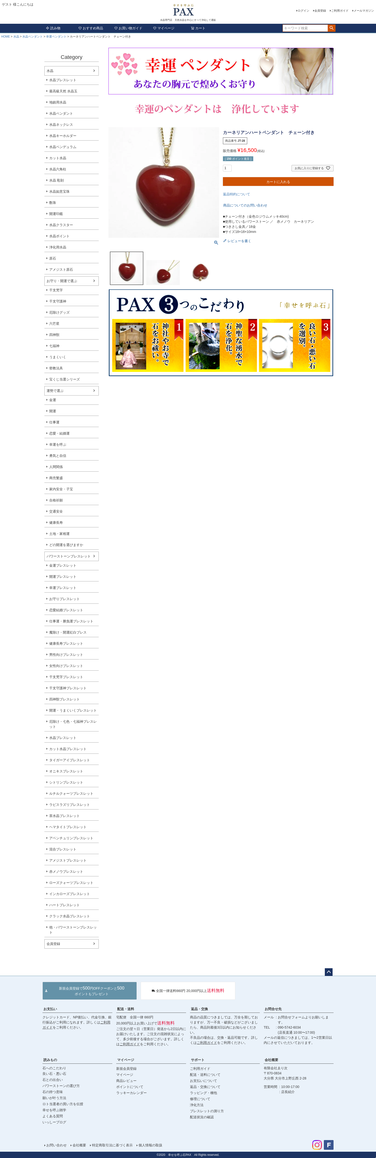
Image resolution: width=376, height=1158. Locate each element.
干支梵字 (56, 290)
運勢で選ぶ (55, 391)
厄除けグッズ (59, 312)
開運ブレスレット (62, 577)
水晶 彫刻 (56, 180)
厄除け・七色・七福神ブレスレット (73, 724)
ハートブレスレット (64, 905)
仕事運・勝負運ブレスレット (71, 621)
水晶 (16, 36)
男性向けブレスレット (66, 655)
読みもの (50, 1060)
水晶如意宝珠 (59, 191)
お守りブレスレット (64, 599)
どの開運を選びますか (66, 545)
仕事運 (54, 422)
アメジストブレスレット (68, 860)
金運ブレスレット (62, 565)
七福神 (54, 346)
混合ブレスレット (62, 849)
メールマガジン (364, 10)
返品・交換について (205, 1087)
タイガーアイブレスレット (69, 760)
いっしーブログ (54, 1122)
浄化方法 (197, 1105)
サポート (197, 1060)
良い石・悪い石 (54, 1074)
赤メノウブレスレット (66, 871)
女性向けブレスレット (66, 666)
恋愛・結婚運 (59, 433)
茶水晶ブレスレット (64, 816)
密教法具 (56, 368)
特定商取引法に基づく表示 (112, 1145)
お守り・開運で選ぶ (62, 281)
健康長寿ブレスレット (66, 643)
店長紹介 (288, 1092)
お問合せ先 (273, 1009)
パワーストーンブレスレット (69, 556)
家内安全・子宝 (61, 489)
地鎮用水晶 (57, 102)
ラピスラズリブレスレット (69, 805)
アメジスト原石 (61, 269)
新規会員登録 (126, 1069)
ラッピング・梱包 (203, 1093)
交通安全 (56, 511)
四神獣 (54, 335)
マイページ (163, 28)
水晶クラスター (61, 225)
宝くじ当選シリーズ (64, 379)
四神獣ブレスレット (64, 699)
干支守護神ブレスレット (68, 688)
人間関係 (56, 467)
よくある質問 (52, 1116)
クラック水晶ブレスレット (69, 916)
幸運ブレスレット (62, 588)
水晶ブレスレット (62, 80)
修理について (200, 1099)
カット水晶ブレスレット (68, 749)
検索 (331, 28)
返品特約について (236, 194)
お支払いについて (203, 1081)
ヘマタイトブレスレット (68, 827)
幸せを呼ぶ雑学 (54, 1110)
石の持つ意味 (52, 1092)
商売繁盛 (56, 478)
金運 (52, 400)
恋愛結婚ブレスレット (66, 610)
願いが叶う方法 (54, 1098)
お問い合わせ (56, 1145)
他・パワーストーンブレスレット (73, 929)
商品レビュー (126, 1081)
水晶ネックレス (61, 125)
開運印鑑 (56, 214)
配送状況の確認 (202, 1117)
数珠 (52, 203)
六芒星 (54, 323)
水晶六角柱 (57, 169)
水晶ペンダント (32, 36)
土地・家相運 (59, 534)
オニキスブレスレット (66, 771)
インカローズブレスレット (69, 894)
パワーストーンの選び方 (61, 1086)
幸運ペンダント (56, 36)
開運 (52, 411)
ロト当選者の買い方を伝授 (62, 1104)
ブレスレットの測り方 (207, 1111)
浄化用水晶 (57, 247)
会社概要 (271, 1060)
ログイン (303, 10)
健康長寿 (56, 522)
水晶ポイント (59, 236)
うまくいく (57, 357)
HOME (5, 36)
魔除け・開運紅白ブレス (68, 632)
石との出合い (52, 1080)
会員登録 (320, 10)
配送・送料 (125, 1009)
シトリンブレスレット (66, 782)
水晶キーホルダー (62, 136)
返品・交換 (199, 1009)
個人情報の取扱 (150, 1145)
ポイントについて (129, 1087)
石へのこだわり (54, 1068)
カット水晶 (57, 158)
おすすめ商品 (90, 28)
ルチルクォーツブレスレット (71, 793)
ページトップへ (329, 972)
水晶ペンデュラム (62, 147)
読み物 (53, 28)
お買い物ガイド (128, 28)
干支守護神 (57, 301)
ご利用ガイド (340, 10)
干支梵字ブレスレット (66, 677)
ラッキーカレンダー (131, 1093)
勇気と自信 (57, 456)
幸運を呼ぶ (57, 444)
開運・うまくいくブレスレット (73, 710)
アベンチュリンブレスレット (71, 838)
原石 (52, 258)
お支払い (50, 1009)
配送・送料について (205, 1075)
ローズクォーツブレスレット (71, 883)
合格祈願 (56, 500)
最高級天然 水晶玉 (63, 91)
